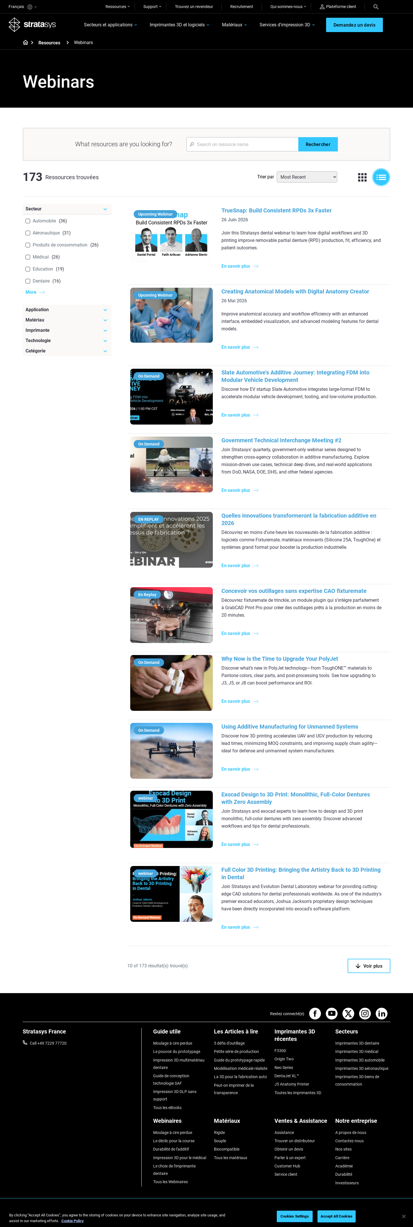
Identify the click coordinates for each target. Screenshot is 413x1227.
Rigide (219, 1132)
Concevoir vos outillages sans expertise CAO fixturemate (294, 590)
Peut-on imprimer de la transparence (234, 1089)
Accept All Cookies (336, 1216)
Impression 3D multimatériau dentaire (178, 1064)
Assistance (284, 1132)
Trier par (265, 176)
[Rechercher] (318, 144)
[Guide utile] (180, 1033)
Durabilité (343, 1174)
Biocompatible (226, 1149)
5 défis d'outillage (229, 1043)
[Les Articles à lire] (241, 1033)
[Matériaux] (241, 1123)
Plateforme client (338, 6)
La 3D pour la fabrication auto (240, 1076)
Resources (49, 43)
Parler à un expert (290, 1157)
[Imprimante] (67, 330)
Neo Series (283, 1067)
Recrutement (241, 6)
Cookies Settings (294, 1216)
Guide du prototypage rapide (239, 1060)
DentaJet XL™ (286, 1076)
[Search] (376, 6)
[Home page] (24, 43)
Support (150, 6)
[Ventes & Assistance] (302, 1123)
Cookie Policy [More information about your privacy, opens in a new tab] (72, 1221)
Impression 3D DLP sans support (174, 1095)
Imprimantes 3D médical (356, 1051)
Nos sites (343, 1149)
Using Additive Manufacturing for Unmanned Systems (289, 726)
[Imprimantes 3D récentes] (302, 1037)
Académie (344, 1166)
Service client (285, 1174)
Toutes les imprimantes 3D (297, 1092)
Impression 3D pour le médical (179, 1157)
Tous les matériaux (230, 1157)
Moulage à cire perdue (172, 1043)
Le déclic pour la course (173, 1141)
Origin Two (284, 1059)
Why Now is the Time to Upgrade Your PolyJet (279, 658)
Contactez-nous (349, 1141)
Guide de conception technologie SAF (171, 1080)
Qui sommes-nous (286, 6)
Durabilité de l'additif (171, 1149)
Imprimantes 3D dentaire (357, 1043)
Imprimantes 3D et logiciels (177, 24)
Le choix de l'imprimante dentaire (174, 1170)
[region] (206, 1217)
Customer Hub (287, 1166)
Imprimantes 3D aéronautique (361, 1068)
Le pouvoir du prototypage (176, 1051)
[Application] (67, 310)
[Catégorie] (67, 351)
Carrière (342, 1157)
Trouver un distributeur (294, 1141)
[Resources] (67, 42)
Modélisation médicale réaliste (240, 1068)
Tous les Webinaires (170, 1181)
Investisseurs (347, 1183)
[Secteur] (67, 209)
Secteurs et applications (108, 24)
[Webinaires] (180, 1123)
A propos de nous (350, 1132)
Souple (220, 1141)
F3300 (280, 1050)
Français (22, 7)
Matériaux (232, 24)
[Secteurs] (362, 1033)
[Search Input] (242, 144)
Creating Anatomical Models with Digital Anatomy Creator (295, 291)
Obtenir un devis (288, 1149)
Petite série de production (236, 1051)
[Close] (404, 1216)
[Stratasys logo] (32, 24)
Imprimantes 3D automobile (360, 1060)
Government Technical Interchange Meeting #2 (281, 440)
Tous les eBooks (167, 1107)
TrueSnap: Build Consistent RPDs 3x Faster (276, 210)
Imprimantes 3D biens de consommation (357, 1080)
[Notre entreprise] (362, 1123)
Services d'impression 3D (285, 24)
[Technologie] (67, 341)
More (31, 292)
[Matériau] (67, 320)
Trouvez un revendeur (194, 6)
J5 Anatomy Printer (291, 1084)
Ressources (116, 6)
